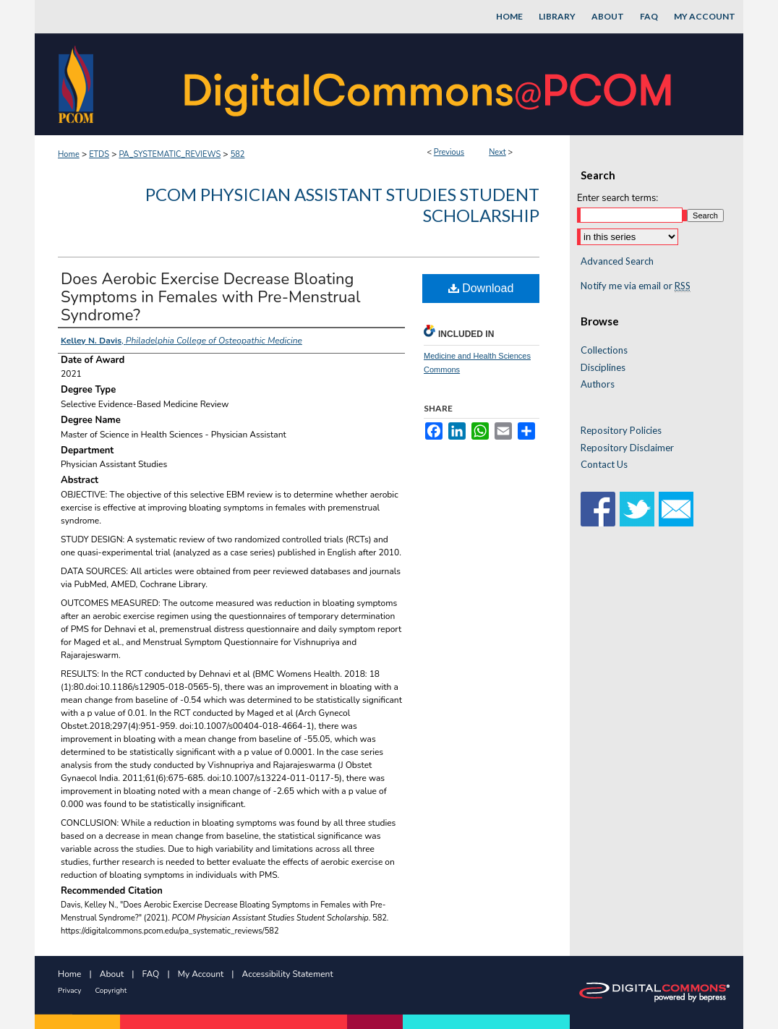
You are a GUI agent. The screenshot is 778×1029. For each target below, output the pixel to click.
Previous (449, 152)
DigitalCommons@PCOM (429, 84)
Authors (598, 384)
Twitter (637, 509)
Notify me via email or (636, 286)
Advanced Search (617, 261)
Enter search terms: (617, 198)
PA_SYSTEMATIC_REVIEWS (170, 154)
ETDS (99, 154)
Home (69, 154)
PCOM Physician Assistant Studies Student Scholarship (342, 205)
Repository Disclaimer (627, 448)
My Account (201, 974)
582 (238, 154)
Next (497, 152)
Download (481, 288)
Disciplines (603, 367)
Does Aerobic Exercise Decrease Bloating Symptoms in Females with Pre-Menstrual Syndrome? (211, 297)
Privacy (69, 991)
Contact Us (604, 464)
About (112, 974)
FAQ (151, 974)
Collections (604, 350)
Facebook (598, 509)
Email (676, 509)
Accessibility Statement (287, 974)
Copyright (111, 991)
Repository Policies (621, 430)
